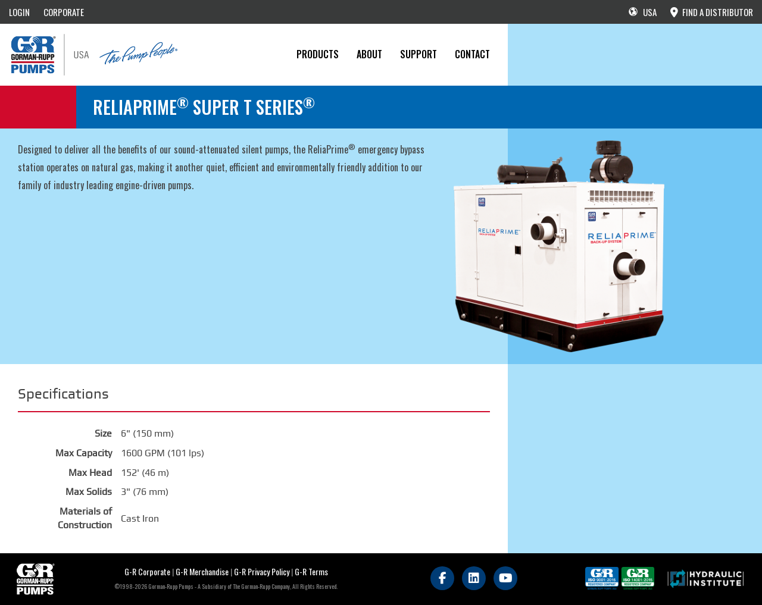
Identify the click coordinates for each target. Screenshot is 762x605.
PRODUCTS (317, 54)
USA (643, 11)
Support (418, 54)
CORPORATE (63, 11)
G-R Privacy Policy (261, 571)
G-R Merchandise (202, 571)
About (369, 54)
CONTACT (472, 54)
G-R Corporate (147, 571)
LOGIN (19, 11)
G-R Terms (311, 571)
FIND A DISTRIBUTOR (711, 11)
